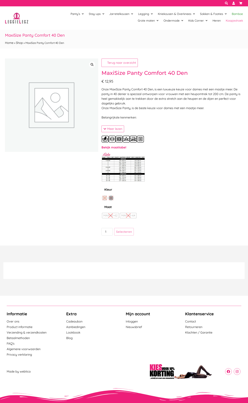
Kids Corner (198, 20)
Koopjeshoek (234, 20)
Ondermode (173, 20)
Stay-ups (96, 13)
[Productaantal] (107, 231)
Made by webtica (19, 371)
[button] (92, 65)
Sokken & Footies (213, 13)
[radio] (104, 197)
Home (9, 43)
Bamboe (237, 14)
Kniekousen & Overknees (176, 13)
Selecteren (124, 232)
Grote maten (148, 20)
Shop (19, 43)
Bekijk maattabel (114, 147)
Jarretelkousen (121, 13)
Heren (217, 20)
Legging (145, 13)
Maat (108, 207)
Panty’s (77, 13)
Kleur (108, 189)
